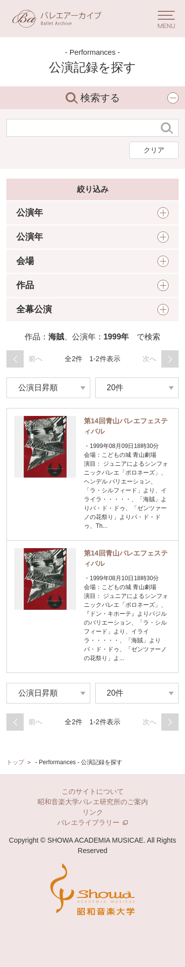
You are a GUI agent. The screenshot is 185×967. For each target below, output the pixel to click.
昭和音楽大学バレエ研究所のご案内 (92, 802)
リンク (92, 812)
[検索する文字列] (81, 127)
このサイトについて (93, 791)
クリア (154, 150)
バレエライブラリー (92, 822)
